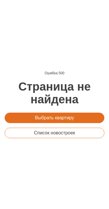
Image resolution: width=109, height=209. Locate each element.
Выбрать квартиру (54, 117)
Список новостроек (54, 132)
